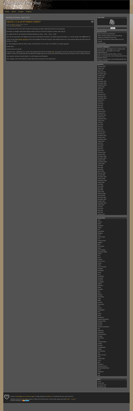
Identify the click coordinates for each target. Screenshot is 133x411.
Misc (99, 291)
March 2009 (101, 171)
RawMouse (101, 317)
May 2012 (100, 105)
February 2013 (102, 94)
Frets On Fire (101, 261)
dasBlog (100, 242)
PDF (99, 306)
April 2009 (100, 169)
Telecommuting (102, 334)
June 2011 (100, 124)
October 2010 (101, 137)
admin (13, 24)
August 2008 (101, 182)
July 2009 (100, 165)
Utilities (100, 349)
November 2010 (102, 135)
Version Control (102, 355)
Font (99, 255)
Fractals (100, 259)
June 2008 (100, 186)
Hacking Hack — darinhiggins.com (106, 50)
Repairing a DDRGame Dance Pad (107, 37)
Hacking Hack (121, 49)
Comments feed (102, 385)
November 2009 (102, 158)
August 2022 (101, 77)
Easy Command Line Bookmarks (106, 33)
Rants (99, 315)
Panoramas (101, 304)
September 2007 (102, 203)
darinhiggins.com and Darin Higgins (25, 396)
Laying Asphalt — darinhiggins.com (106, 49)
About (14, 11)
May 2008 (100, 188)
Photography (101, 310)
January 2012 (101, 113)
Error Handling (101, 250)
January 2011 (101, 133)
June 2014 (100, 92)
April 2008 (100, 190)
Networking (101, 296)
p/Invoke (100, 302)
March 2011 (101, 130)
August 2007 (101, 205)
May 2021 (100, 79)
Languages (101, 281)
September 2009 (102, 161)
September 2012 (102, 98)
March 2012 (101, 109)
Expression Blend (102, 252)
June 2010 (100, 145)
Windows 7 (101, 364)
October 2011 (101, 117)
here (53, 51)
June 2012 (100, 103)
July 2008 (100, 184)
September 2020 (102, 85)
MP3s (99, 293)
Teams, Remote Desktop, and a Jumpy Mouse (110, 35)
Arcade (14, 25)
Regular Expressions (103, 319)
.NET (99, 220)
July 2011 (100, 122)
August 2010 (101, 141)
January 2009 (101, 175)
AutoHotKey (101, 231)
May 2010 (100, 146)
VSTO (99, 360)
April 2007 (100, 212)
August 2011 (101, 120)
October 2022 (101, 75)
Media (99, 287)
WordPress (101, 371)
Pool (99, 311)
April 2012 (100, 107)
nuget (99, 298)
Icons (99, 274)
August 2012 (101, 100)
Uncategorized (101, 347)
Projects (28, 11)
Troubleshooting (102, 341)
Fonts (99, 257)
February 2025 (102, 66)
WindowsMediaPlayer (103, 368)
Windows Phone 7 (102, 366)
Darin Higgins (25, 399)
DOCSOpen (101, 246)
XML (99, 375)
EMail (99, 248)
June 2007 (100, 208)
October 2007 (101, 201)
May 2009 (100, 167)
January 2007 (101, 214)
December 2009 (102, 156)
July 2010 (100, 143)
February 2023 (102, 72)
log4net (100, 283)
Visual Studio (101, 358)
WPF (99, 373)
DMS (99, 244)
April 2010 (100, 148)
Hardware (18, 25)
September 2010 (102, 139)
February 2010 (102, 152)
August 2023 (101, 68)
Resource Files (102, 321)
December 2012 (102, 96)
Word (99, 369)
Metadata (100, 289)
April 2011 (100, 128)
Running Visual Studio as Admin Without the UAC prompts (111, 40)
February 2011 (102, 132)
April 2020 (100, 88)
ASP (99, 229)
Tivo (99, 340)
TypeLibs (100, 345)
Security (100, 325)
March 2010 (101, 150)
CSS (99, 238)
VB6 (99, 353)
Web (99, 362)
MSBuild (100, 295)
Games (100, 263)
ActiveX (100, 222)
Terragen (100, 336)
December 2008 (102, 176)
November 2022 (102, 73)
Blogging (100, 233)
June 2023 (100, 70)
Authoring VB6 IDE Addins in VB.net (111, 54)
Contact (20, 11)
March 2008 (101, 191)
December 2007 (102, 197)
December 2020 (102, 81)
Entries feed (101, 383)
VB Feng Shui (101, 351)
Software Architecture (103, 326)
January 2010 (101, 154)
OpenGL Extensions (23, 39)
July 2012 (100, 102)
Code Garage (101, 237)
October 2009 (101, 160)
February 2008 (102, 193)
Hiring (99, 272)
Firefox (99, 253)
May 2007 (100, 210)
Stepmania (100, 330)
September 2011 (102, 118)
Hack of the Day (102, 267)
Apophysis (100, 225)
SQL (99, 328)
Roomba (100, 323)
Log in (99, 381)
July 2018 (100, 90)
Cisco (99, 235)
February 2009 (102, 173)
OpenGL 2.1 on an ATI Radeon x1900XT (24, 22)
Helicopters (101, 270)
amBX (99, 223)
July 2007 (100, 206)
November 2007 (102, 199)
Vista (99, 356)
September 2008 (102, 180)
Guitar (99, 265)
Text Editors (101, 338)
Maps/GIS (100, 285)
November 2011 (102, 115)
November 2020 (102, 83)
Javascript (100, 278)
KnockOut (100, 280)
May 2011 (100, 126)
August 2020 (101, 87)
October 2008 (101, 178)
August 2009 (101, 163)
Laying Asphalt (102, 43)
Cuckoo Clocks (102, 240)
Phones (100, 308)
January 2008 (101, 195)
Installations (101, 276)
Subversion (101, 332)
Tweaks (100, 343)
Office (99, 300)
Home (7, 11)
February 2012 (102, 111)
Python (100, 313)
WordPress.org (102, 387)
